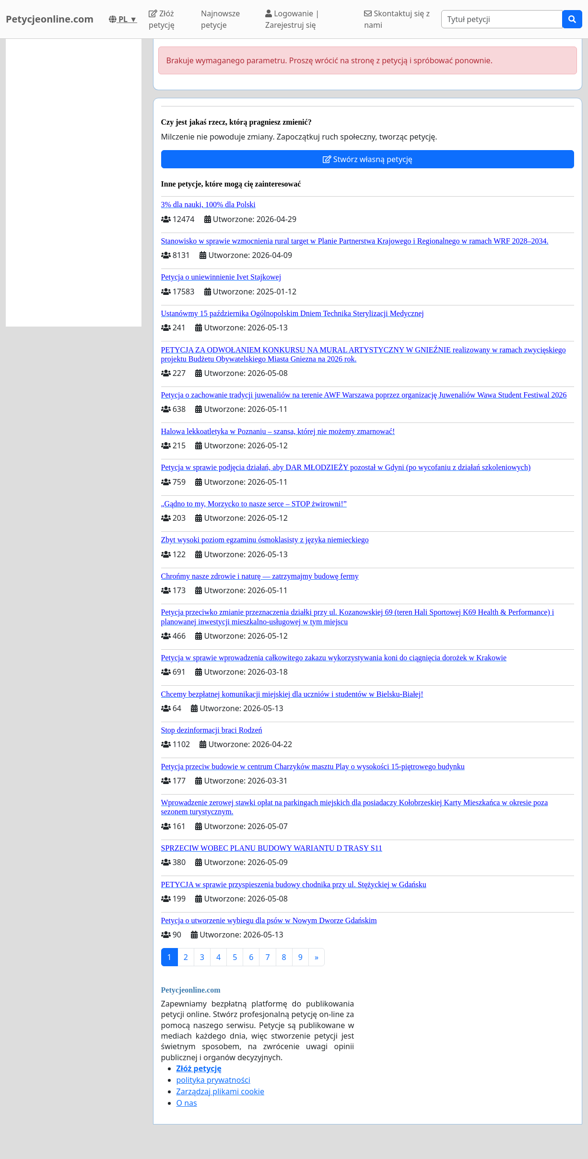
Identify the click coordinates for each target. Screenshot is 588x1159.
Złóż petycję (162, 19)
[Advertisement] (73, 183)
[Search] (502, 19)
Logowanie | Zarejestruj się (292, 19)
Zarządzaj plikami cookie (220, 1091)
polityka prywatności (213, 1080)
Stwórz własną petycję (367, 159)
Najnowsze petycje (220, 19)
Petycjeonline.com (50, 18)
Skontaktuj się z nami (397, 19)
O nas (186, 1103)
